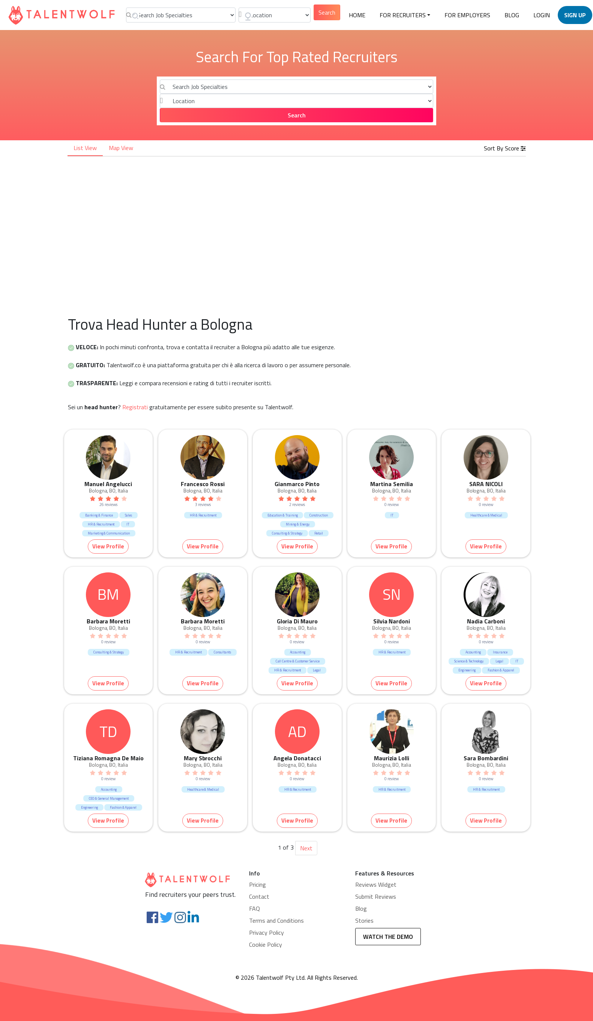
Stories (364, 920)
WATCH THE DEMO (388, 936)
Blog (361, 908)
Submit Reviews (375, 896)
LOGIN (541, 15)
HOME (357, 15)
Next (306, 848)
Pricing (257, 884)
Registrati (135, 406)
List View (85, 147)
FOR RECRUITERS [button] (403, 15)
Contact (259, 896)
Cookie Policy (265, 944)
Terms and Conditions (276, 920)
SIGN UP (575, 15)
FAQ (254, 908)
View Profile (108, 546)
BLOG (511, 15)
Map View (121, 147)
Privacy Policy (266, 932)
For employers (467, 15)
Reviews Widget (375, 884)
